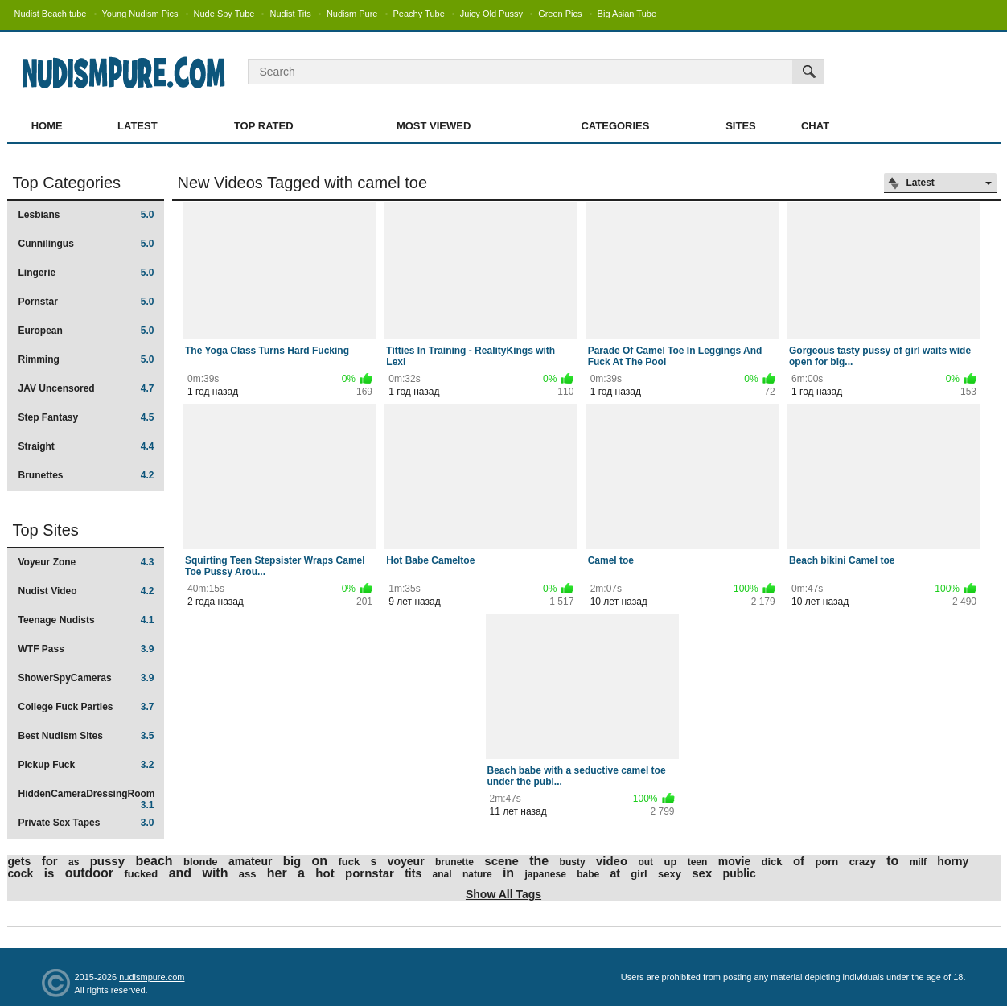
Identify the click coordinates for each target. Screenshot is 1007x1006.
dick (772, 862)
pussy (107, 861)
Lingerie (86, 272)
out (645, 862)
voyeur (406, 861)
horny (952, 861)
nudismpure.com (151, 977)
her (277, 873)
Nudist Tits (289, 13)
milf (918, 862)
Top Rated (264, 126)
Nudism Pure (352, 13)
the (539, 861)
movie (734, 861)
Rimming (86, 359)
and (180, 873)
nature (477, 874)
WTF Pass (86, 649)
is (49, 873)
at (615, 873)
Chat (815, 126)
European (86, 330)
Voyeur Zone (86, 562)
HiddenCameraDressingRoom (86, 799)
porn (826, 862)
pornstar (369, 873)
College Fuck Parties (86, 706)
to (892, 861)
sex (702, 873)
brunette (454, 862)
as (73, 862)
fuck (349, 862)
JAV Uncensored (86, 388)
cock (21, 873)
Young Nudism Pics (140, 13)
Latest (137, 126)
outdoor (89, 873)
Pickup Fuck (86, 764)
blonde (200, 862)
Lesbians (86, 214)
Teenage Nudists (86, 620)
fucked (141, 874)
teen (698, 862)
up (670, 862)
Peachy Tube (419, 13)
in (508, 873)
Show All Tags (503, 894)
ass (248, 874)
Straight (86, 446)
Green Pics (560, 13)
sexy (669, 874)
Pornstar (86, 301)
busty (573, 862)
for (50, 861)
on (320, 861)
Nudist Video (86, 591)
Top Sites (46, 530)
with (215, 873)
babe (588, 874)
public (739, 873)
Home (47, 126)
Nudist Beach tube (50, 13)
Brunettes (86, 475)
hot (324, 873)
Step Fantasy (86, 417)
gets (19, 861)
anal (442, 874)
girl (639, 874)
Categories (615, 126)
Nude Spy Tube (224, 13)
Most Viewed (434, 126)
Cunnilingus (86, 243)
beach (153, 861)
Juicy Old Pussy (491, 13)
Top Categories (67, 182)
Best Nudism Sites (86, 735)
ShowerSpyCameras (86, 678)
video (611, 861)
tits (413, 873)
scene (501, 861)
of (798, 861)
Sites (740, 126)
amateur (250, 861)
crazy (862, 862)
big (292, 861)
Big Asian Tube (627, 13)
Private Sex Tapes (86, 822)
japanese (544, 874)
